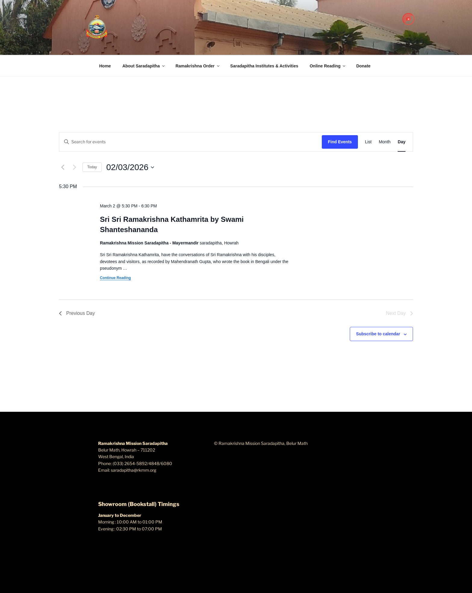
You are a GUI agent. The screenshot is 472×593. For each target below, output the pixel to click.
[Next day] (74, 167)
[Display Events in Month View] (384, 141)
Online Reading (328, 66)
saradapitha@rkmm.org (133, 470)
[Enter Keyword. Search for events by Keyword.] (190, 141)
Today (92, 167)
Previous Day (77, 313)
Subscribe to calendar (378, 333)
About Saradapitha (143, 66)
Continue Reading (115, 278)
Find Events (340, 141)
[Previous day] (62, 167)
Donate (363, 66)
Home (105, 66)
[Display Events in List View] (368, 141)
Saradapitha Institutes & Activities (264, 66)
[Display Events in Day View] (401, 141)
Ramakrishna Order (197, 66)
